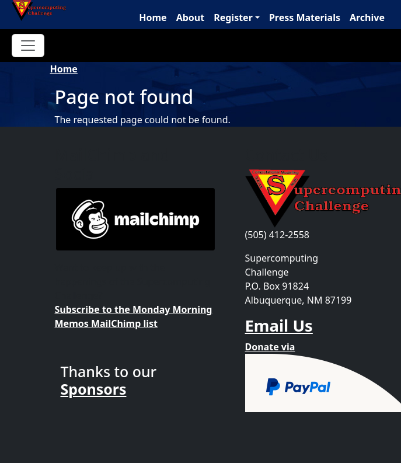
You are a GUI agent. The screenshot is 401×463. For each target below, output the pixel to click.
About (190, 17)
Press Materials (304, 17)
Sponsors (94, 389)
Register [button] (233, 17)
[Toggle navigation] (28, 45)
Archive (367, 17)
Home (152, 17)
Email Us (279, 325)
